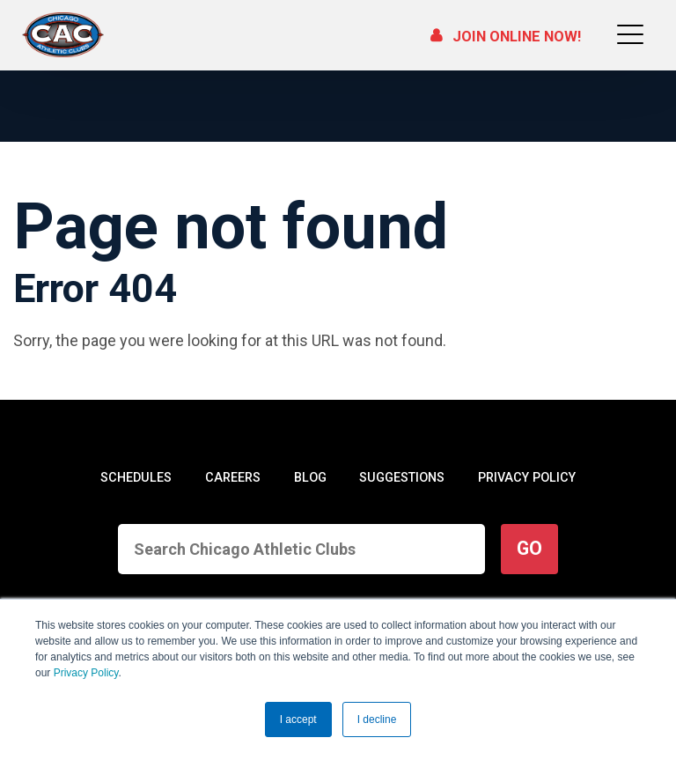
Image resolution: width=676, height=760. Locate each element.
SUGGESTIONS (400, 477)
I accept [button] (298, 719)
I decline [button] (377, 719)
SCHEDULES (136, 477)
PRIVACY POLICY (526, 477)
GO (529, 548)
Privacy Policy (86, 673)
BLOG (308, 477)
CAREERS (232, 477)
